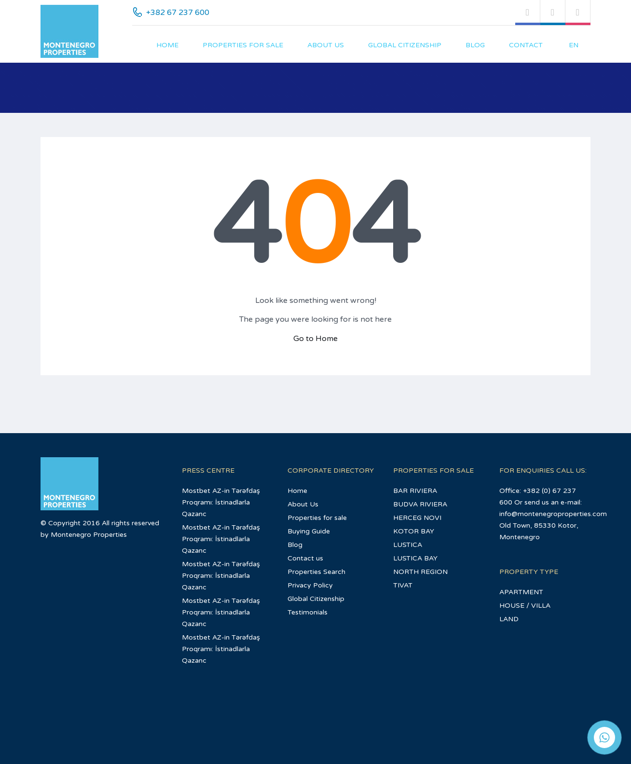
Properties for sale (243, 45)
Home (167, 45)
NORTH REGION (420, 572)
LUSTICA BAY (415, 558)
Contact (526, 45)
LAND (509, 619)
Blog (475, 45)
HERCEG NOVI (417, 518)
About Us (325, 45)
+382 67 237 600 (177, 12)
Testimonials (308, 612)
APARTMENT (521, 592)
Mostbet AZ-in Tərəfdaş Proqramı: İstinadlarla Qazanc (221, 502)
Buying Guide (309, 531)
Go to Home (315, 338)
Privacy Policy (310, 585)
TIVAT (402, 585)
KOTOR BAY (413, 531)
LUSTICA (407, 545)
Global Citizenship (404, 45)
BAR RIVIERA (415, 491)
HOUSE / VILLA (524, 605)
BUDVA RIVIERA (420, 504)
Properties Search (316, 572)
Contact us (305, 558)
